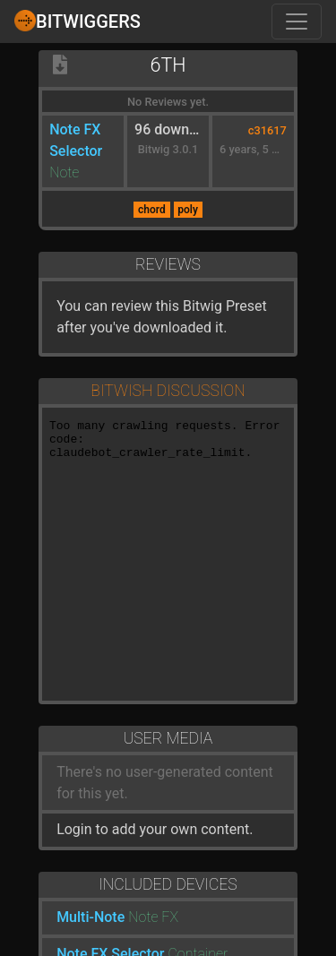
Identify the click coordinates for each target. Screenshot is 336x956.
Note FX (153, 917)
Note (64, 172)
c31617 (267, 130)
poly (187, 209)
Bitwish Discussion (167, 391)
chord (152, 209)
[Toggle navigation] (296, 21)
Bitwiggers (77, 20)
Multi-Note (90, 917)
